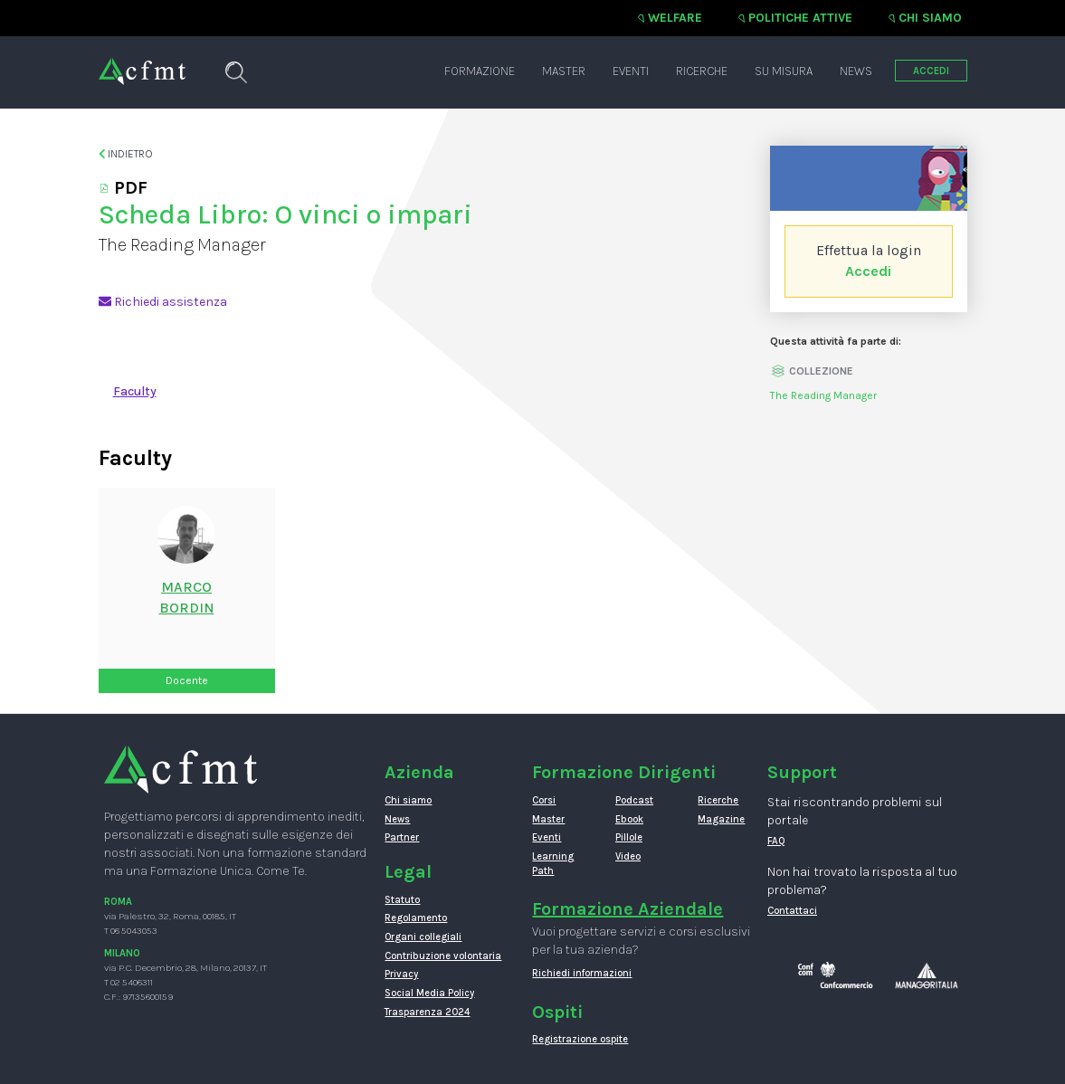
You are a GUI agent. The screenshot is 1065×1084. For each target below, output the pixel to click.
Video (628, 856)
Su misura (784, 71)
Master (563, 71)
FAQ (776, 841)
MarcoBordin (186, 597)
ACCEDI (931, 71)
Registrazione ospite (580, 1039)
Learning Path (553, 864)
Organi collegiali (423, 937)
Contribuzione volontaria (443, 956)
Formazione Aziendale (627, 909)
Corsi (544, 800)
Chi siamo (930, 17)
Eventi (631, 71)
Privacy (401, 974)
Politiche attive (800, 17)
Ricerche (701, 71)
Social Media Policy (429, 993)
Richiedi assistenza (163, 301)
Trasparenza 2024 (427, 1012)
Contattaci (792, 911)
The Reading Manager (823, 395)
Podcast (634, 800)
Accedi (868, 271)
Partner (402, 837)
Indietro (126, 153)
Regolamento (416, 918)
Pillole (628, 837)
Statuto (402, 900)
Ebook (629, 819)
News (856, 71)
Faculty (135, 391)
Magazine (721, 819)
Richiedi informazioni (582, 973)
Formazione (479, 71)
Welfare (675, 17)
